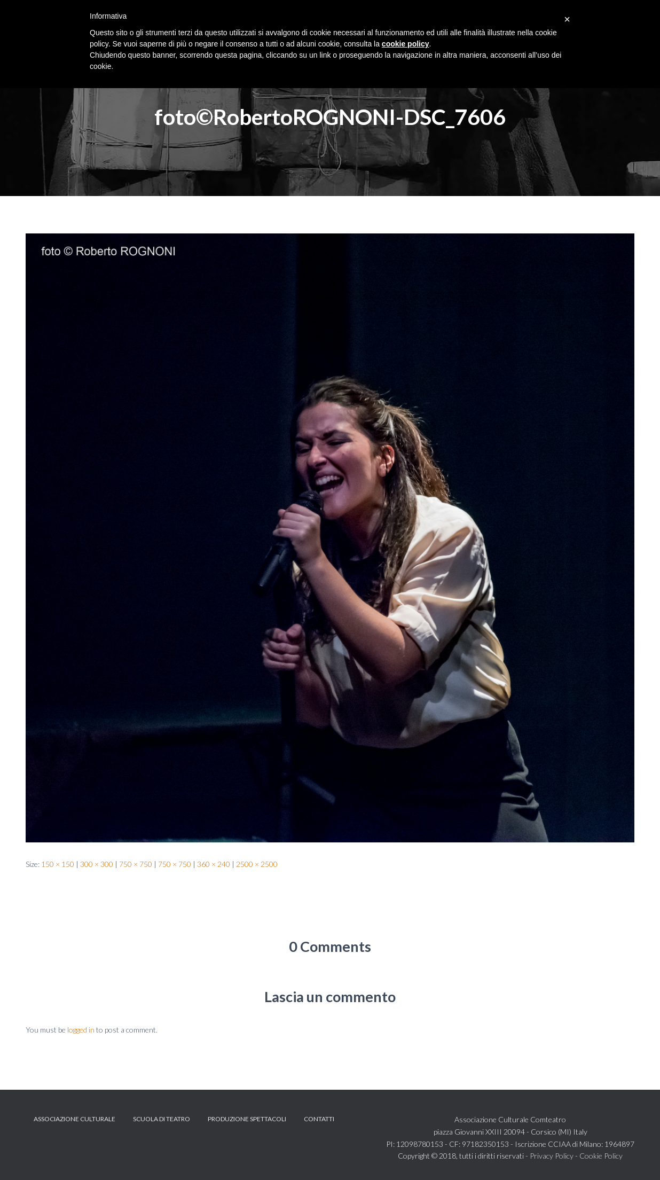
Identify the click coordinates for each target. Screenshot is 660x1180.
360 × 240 (213, 864)
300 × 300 (96, 864)
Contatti (319, 1119)
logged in (81, 1029)
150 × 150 (57, 864)
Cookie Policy (601, 1155)
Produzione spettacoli (247, 1119)
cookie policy (405, 44)
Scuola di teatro (161, 1119)
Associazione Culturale (74, 1119)
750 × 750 (135, 864)
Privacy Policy (551, 1155)
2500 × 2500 (257, 864)
